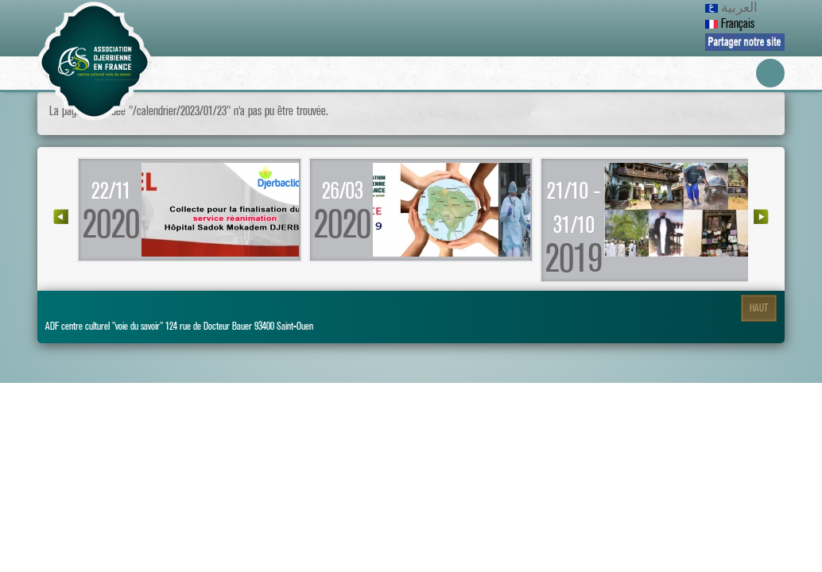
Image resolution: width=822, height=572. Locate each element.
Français (729, 24)
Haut (759, 308)
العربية (731, 8)
